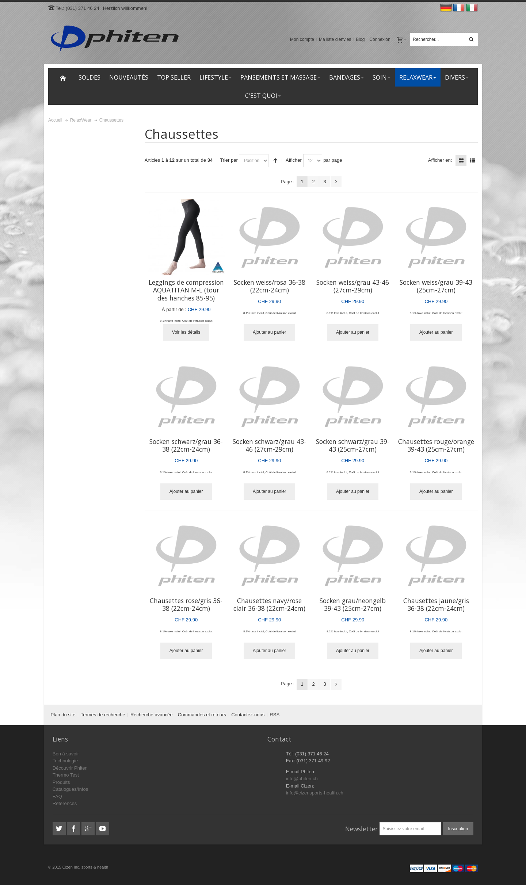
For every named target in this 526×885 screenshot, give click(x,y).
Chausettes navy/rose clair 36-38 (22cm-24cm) (269, 604)
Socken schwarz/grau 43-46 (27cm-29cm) (269, 445)
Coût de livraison (193, 320)
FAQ (57, 796)
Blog (360, 39)
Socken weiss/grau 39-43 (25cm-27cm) (436, 286)
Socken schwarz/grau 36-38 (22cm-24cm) (186, 445)
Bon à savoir (66, 753)
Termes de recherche (103, 714)
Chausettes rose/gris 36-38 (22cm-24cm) (186, 604)
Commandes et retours (202, 714)
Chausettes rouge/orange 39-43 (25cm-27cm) (436, 445)
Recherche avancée (151, 714)
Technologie (65, 760)
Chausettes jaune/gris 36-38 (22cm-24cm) (436, 604)
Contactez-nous (247, 714)
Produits (61, 782)
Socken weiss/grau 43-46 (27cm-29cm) (352, 286)
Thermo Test (66, 775)
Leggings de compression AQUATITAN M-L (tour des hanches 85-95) (186, 290)
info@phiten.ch (302, 778)
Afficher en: (440, 160)
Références (65, 803)
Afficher (294, 160)
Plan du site (63, 714)
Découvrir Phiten (70, 768)
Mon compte (302, 39)
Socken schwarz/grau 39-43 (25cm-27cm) (352, 445)
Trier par (229, 160)
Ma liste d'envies (335, 39)
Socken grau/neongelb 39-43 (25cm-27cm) (353, 604)
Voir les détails (186, 332)
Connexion (379, 39)
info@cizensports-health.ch (314, 793)
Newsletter (361, 828)
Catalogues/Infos (70, 789)
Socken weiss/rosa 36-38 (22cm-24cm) (269, 286)
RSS (274, 714)
